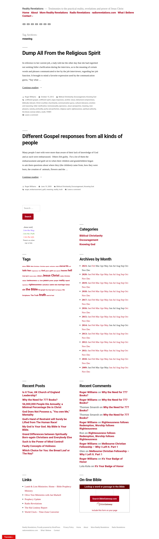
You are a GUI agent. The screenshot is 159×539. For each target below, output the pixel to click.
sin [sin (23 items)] (23, 289)
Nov (84, 278)
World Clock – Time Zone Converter (42, 511)
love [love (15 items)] (41, 281)
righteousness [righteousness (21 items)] (35, 284)
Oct (126, 274)
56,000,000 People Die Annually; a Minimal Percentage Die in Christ (42, 405)
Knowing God (91, 97)
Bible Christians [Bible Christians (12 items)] (35, 266)
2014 (84, 325)
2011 (84, 350)
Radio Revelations (80, 12)
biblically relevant (28, 103)
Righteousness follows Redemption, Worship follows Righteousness (104, 425)
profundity (39, 109)
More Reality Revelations (54, 12)
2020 (84, 274)
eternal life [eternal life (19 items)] (63, 266)
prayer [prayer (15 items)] (56, 281)
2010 (84, 358)
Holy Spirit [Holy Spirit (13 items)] (25, 276)
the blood (25, 112)
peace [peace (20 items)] (46, 280)
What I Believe (126, 12)
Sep (122, 274)
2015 (84, 316)
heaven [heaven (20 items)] (64, 270)
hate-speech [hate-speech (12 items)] (56, 271)
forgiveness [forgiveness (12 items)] (35, 271)
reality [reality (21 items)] (62, 280)
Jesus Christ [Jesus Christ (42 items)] (50, 275)
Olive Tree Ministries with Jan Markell (43, 494)
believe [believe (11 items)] (24, 266)
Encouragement (79, 97)
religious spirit (65, 109)
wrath (43, 112)
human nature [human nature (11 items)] (32, 276)
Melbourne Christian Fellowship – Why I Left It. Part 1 (103, 445)
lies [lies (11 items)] (38, 280)
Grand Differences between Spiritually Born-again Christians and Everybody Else (47, 436)
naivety (32, 109)
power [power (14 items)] (51, 280)
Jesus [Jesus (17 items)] (39, 276)
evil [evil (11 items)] (70, 266)
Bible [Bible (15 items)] (28, 266)
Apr (102, 274)
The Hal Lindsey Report (36, 507)
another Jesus (70, 100)
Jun (110, 274)
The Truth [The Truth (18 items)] (34, 295)
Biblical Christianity (66, 97)
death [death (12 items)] (57, 266)
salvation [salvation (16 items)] (45, 285)
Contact (26, 15)
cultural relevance (81, 103)
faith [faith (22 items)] (24, 270)
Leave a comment (31, 115)
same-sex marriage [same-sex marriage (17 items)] (57, 285)
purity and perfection (51, 109)
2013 (84, 333)
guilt (44, 189)
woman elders (35, 112)
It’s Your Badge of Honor (109, 466)
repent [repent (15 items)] (67, 281)
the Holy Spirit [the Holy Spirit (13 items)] (50, 290)
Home (25, 12)
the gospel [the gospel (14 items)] (41, 290)
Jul (114, 274)
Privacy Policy (68, 527)
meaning (85, 106)
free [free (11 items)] (40, 271)
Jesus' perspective (74, 106)
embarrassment (36, 189)
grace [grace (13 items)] (47, 271)
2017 (84, 299)
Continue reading (32, 87)
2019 (84, 282)
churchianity (52, 103)
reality (56, 189)
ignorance (63, 106)
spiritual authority (89, 109)
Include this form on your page (104, 510)
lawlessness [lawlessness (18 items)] (32, 280)
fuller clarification (40, 106)
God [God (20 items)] (43, 270)
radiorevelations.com (104, 12)
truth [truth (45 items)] (42, 295)
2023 (84, 265)
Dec (88, 278)
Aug (118, 274)
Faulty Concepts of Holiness (39, 446)
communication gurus (66, 103)
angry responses (58, 100)
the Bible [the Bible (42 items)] (32, 289)
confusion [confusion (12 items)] (52, 266)
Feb (93, 265)
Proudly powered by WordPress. (49, 527)
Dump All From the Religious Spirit (61, 53)
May (106, 274)
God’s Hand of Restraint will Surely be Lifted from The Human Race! (44, 421)
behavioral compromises (85, 100)
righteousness (76, 109)
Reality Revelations (32, 8)
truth (61, 189)
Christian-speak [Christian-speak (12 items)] (44, 266)
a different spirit (45, 100)
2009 (84, 367)
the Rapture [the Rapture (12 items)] (58, 290)
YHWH (48, 112)
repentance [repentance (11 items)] (25, 285)
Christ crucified (41, 103)
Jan (89, 274)
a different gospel (31, 100)
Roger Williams (30, 97)
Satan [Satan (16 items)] (68, 285)
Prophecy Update (33, 499)
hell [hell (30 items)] (70, 270)
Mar (98, 274)
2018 (84, 291)
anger (27, 189)
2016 (84, 308)
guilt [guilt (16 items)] (51, 271)
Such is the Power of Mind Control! (42, 441)
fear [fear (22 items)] (29, 270)
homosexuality (53, 106)
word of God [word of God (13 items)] (50, 295)
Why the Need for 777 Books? (39, 399)
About (34, 12)
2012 (84, 342)
